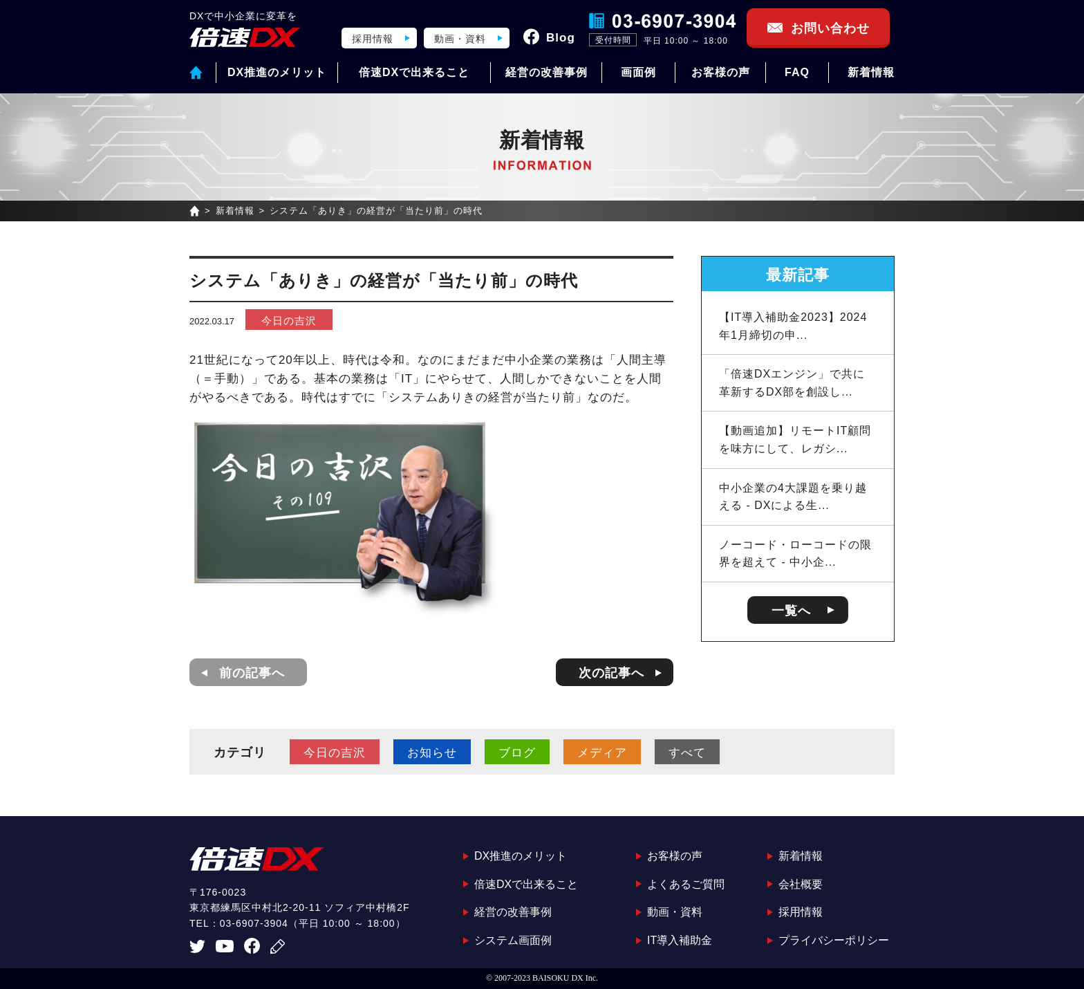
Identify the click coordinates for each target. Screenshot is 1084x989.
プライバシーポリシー (833, 940)
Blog (560, 37)
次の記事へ (611, 673)
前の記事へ (252, 673)
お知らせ (432, 752)
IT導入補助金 (679, 940)
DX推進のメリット (276, 72)
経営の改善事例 (546, 72)
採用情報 (372, 38)
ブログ (517, 752)
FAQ (797, 72)
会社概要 (800, 884)
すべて (687, 752)
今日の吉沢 (289, 320)
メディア (602, 752)
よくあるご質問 (686, 884)
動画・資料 (460, 38)
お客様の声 (720, 72)
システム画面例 (513, 940)
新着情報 (871, 72)
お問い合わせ (830, 28)
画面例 (638, 72)
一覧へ (791, 611)
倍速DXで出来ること (414, 72)
